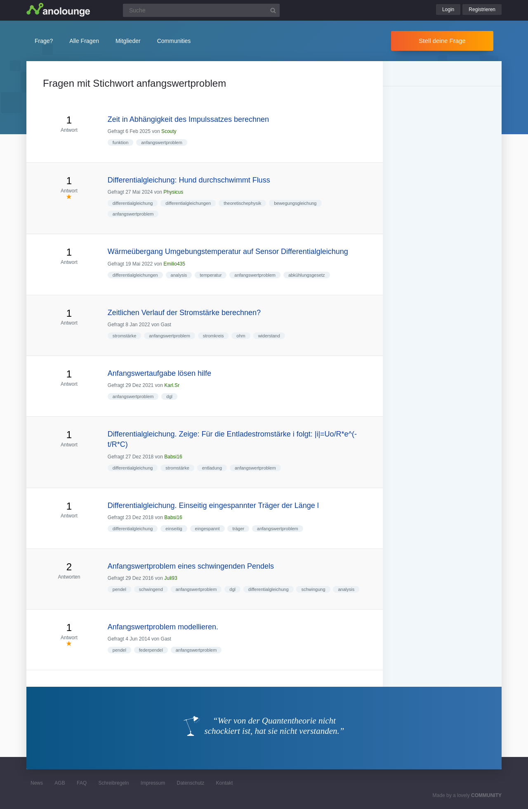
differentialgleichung (133, 203)
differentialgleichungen (188, 203)
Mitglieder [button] (128, 41)
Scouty (169, 131)
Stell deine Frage (442, 40)
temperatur (211, 275)
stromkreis (213, 335)
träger (238, 528)
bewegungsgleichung (295, 203)
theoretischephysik (242, 203)
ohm (240, 335)
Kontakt (224, 783)
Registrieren (482, 9)
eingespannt (207, 528)
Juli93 (170, 578)
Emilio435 (174, 264)
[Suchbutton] (273, 10)
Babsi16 (173, 457)
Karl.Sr (171, 385)
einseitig (173, 528)
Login (448, 9)
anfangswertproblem (161, 142)
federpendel (151, 650)
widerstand (269, 335)
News (37, 783)
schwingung (313, 589)
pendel (119, 589)
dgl (169, 396)
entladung (212, 467)
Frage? (44, 41)
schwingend (151, 589)
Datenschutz (190, 783)
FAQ (82, 783)
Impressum (153, 783)
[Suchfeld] (201, 10)
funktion (121, 142)
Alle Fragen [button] (84, 41)
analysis (179, 275)
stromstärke (124, 335)
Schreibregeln (113, 783)
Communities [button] (174, 41)
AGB (59, 783)
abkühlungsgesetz (306, 275)
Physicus (173, 192)
